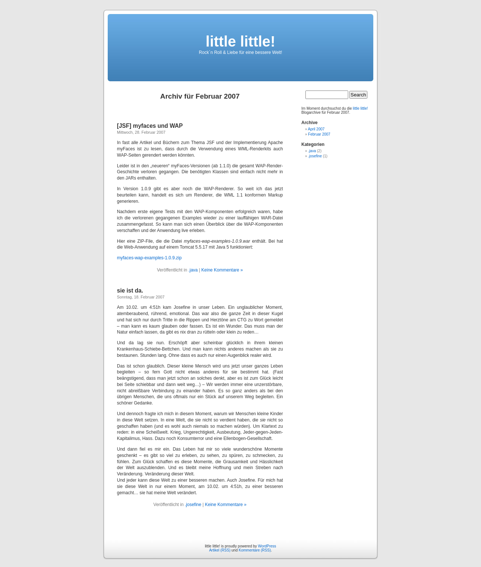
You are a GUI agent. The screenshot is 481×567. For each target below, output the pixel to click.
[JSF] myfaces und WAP (150, 126)
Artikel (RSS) (220, 550)
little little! (241, 41)
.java (193, 270)
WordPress (267, 546)
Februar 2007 (319, 134)
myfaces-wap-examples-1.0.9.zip (149, 257)
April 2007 (316, 129)
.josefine (193, 504)
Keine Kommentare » (222, 270)
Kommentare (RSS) (255, 550)
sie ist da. (130, 290)
